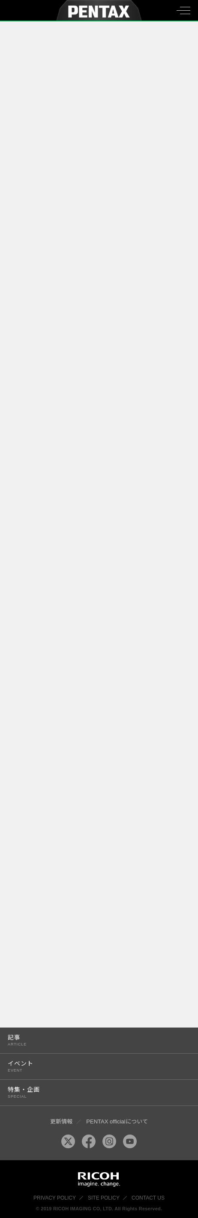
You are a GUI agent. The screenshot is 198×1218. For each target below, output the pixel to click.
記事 (93, 1040)
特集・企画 (93, 1092)
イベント (93, 1066)
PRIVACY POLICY (54, 1198)
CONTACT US (148, 1198)
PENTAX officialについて (116, 1121)
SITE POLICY (104, 1198)
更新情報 (61, 1121)
